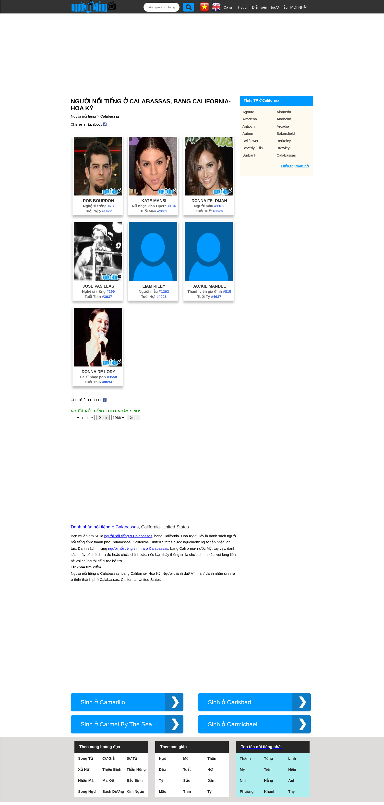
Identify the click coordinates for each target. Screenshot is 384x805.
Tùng (268, 669)
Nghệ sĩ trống (98, 190)
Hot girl (244, 7)
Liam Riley (153, 270)
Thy (291, 702)
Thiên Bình (111, 680)
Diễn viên (259, 7)
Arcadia (283, 110)
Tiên (268, 680)
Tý (161, 691)
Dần (210, 691)
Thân (211, 669)
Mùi (186, 669)
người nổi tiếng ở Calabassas (128, 483)
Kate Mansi (153, 185)
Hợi (210, 680)
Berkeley (284, 125)
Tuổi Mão (153, 195)
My (242, 680)
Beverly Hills (252, 132)
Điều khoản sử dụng (191, 752)
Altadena (249, 103)
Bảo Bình (135, 691)
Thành (245, 669)
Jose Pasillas (98, 270)
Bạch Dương (113, 702)
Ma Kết (108, 691)
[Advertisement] (186, 45)
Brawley (283, 132)
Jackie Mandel (209, 270)
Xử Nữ (83, 680)
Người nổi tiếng (83, 100)
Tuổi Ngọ (98, 195)
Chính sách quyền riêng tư (192, 778)
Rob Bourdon (98, 185)
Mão (162, 702)
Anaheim (284, 103)
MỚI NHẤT (299, 7)
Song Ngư (87, 702)
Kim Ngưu (135, 702)
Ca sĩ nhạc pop (98, 361)
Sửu (186, 691)
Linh (292, 669)
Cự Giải (108, 669)
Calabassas (110, 100)
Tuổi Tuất (209, 195)
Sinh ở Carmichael (232, 635)
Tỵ (209, 702)
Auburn (248, 117)
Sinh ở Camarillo (103, 613)
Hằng (268, 691)
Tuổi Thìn (98, 281)
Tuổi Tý (209, 281)
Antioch (248, 110)
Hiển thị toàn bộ (295, 150)
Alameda (284, 96)
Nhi (243, 691)
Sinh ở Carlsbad (229, 613)
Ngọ (162, 669)
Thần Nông (136, 680)
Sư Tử (132, 669)
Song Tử (85, 669)
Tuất (187, 680)
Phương (247, 702)
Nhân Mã (86, 691)
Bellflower (250, 125)
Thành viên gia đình (209, 275)
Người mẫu (278, 7)
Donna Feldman (209, 185)
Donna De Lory (98, 356)
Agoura (248, 96)
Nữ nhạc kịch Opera (154, 190)
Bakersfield (286, 117)
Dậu (162, 680)
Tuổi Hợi (154, 281)
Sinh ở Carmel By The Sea (116, 635)
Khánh (270, 702)
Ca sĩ (228, 7)
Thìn (187, 702)
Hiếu (292, 680)
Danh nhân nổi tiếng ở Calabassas (105, 474)
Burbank (249, 139)
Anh (291, 691)
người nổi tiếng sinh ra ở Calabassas (138, 496)
